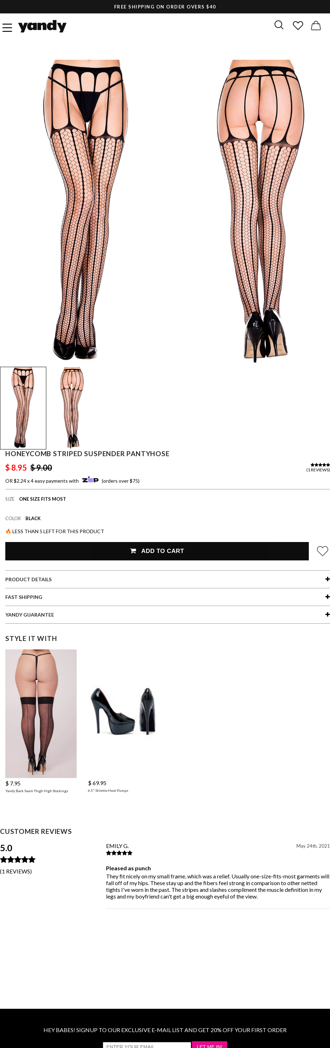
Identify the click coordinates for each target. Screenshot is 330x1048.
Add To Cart (157, 551)
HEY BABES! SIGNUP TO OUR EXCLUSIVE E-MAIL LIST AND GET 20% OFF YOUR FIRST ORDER (165, 1029)
